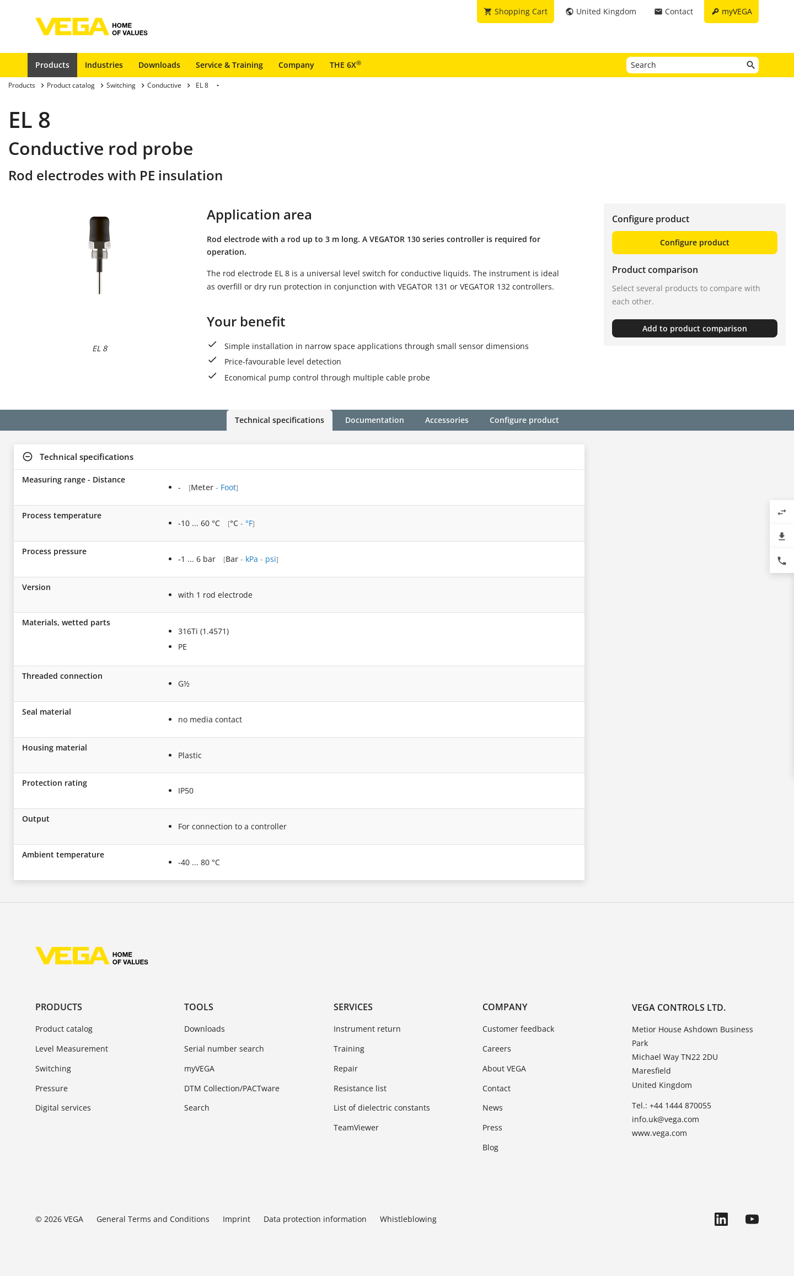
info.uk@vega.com (665, 1119)
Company (296, 65)
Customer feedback (518, 1028)
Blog (490, 1147)
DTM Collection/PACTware (232, 1088)
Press (492, 1127)
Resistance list (360, 1088)
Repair (346, 1068)
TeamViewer (356, 1127)
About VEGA (504, 1068)
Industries (104, 65)
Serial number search (224, 1048)
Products (52, 65)
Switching (53, 1068)
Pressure (51, 1088)
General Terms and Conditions (153, 1219)
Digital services (63, 1107)
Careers (496, 1048)
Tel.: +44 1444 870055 (671, 1105)
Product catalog (64, 1028)
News (492, 1107)
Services (353, 1007)
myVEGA (199, 1068)
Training (349, 1048)
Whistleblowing (408, 1219)
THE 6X (345, 64)
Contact (496, 1088)
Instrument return (367, 1028)
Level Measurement (71, 1048)
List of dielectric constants (382, 1107)
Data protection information (315, 1219)
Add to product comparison (694, 328)
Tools (198, 1007)
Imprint (236, 1219)
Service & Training (229, 65)
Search (197, 1107)
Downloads (159, 65)
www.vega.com (659, 1133)
